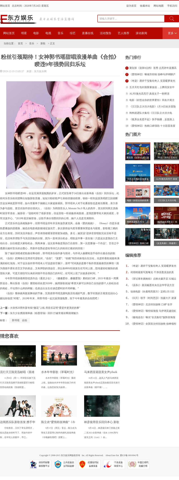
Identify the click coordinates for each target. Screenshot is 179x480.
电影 (36, 33)
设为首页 (131, 5)
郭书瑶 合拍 (19, 320)
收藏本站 (145, 5)
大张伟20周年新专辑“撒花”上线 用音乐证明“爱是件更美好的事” (45, 308)
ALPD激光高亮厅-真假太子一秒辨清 (149, 93)
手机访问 (172, 5)
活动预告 (105, 33)
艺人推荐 (123, 33)
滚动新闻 (141, 33)
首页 (20, 43)
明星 (24, 33)
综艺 (73, 33)
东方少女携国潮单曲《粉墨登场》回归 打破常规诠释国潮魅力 (44, 313)
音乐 (60, 33)
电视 (48, 33)
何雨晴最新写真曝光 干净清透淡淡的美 (152, 272)
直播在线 (87, 33)
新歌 (42, 43)
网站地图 (159, 5)
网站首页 (5, 5)
